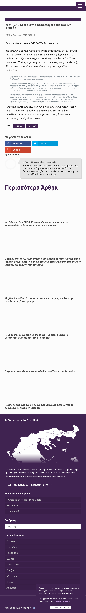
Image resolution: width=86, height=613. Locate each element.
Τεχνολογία (12, 540)
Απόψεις (11, 581)
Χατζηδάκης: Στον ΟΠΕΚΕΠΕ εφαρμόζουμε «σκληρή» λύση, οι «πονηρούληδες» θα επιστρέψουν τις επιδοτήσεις (36, 217)
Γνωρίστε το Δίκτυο (42, 479)
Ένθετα (10, 552)
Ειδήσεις (19, 126)
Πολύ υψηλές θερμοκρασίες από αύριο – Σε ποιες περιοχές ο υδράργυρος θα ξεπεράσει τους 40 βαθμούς (36, 330)
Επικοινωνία (13, 505)
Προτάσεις (12, 546)
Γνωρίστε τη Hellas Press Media (23, 493)
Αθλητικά (11, 570)
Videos (10, 575)
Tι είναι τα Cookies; (63, 601)
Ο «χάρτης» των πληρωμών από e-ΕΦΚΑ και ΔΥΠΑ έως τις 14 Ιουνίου (40, 365)
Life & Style (12, 558)
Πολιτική (32, 126)
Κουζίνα (10, 564)
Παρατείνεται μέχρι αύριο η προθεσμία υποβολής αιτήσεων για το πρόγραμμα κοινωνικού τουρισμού (39, 400)
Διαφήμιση (12, 499)
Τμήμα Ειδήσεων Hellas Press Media (39, 156)
